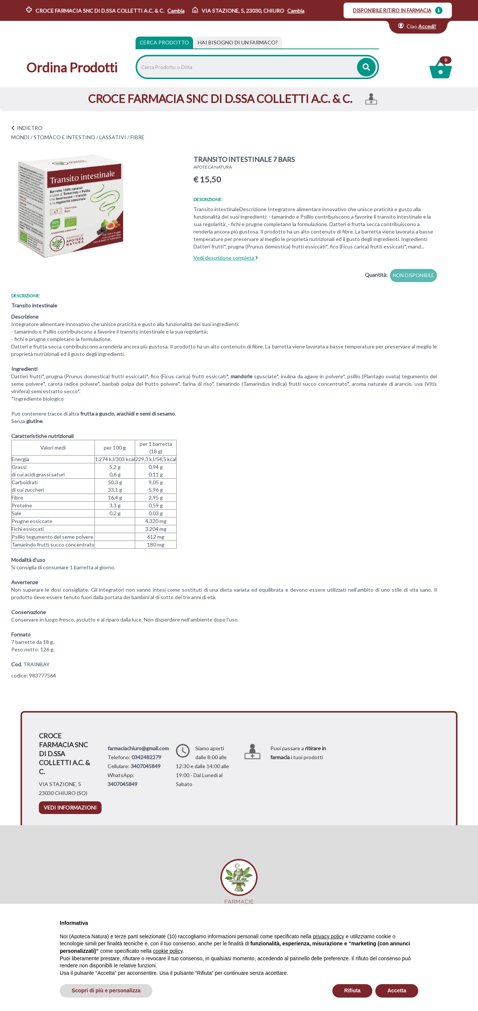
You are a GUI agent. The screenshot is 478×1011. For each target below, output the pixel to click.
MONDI (20, 137)
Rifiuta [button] (352, 990)
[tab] (238, 42)
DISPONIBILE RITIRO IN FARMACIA (392, 10)
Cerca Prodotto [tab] (164, 42)
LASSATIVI (112, 137)
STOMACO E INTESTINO (64, 137)
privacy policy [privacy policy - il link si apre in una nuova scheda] (328, 936)
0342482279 (146, 757)
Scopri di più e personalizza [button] (106, 990)
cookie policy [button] (168, 951)
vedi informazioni (70, 807)
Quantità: (376, 275)
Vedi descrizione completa (225, 257)
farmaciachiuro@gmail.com (138, 748)
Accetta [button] (396, 990)
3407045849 (146, 766)
